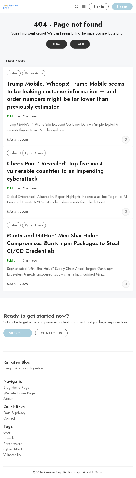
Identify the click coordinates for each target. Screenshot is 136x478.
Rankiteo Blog (53, 472)
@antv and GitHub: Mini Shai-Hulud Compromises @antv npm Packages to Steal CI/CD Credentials (63, 243)
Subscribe (18, 333)
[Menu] (83, 6)
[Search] (76, 6)
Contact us (51, 333)
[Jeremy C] (125, 139)
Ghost (87, 472)
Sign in (99, 6)
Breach (8, 438)
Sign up (122, 6)
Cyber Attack (34, 153)
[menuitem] (68, 387)
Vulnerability (34, 73)
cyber (14, 73)
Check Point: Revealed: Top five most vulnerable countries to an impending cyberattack (55, 171)
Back (80, 44)
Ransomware (12, 443)
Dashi (98, 472)
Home (57, 44)
